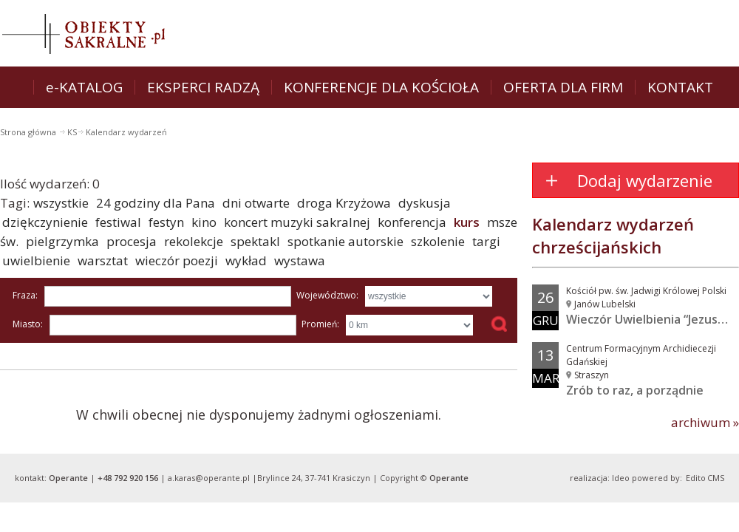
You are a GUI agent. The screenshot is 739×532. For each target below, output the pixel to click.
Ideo (621, 477)
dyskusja (424, 202)
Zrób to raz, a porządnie (635, 390)
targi (486, 241)
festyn (166, 222)
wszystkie (61, 202)
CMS (715, 477)
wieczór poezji (176, 260)
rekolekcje (193, 241)
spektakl (255, 241)
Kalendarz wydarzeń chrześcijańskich (613, 235)
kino (204, 222)
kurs (467, 222)
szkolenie (438, 241)
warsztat (103, 260)
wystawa (299, 260)
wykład (246, 260)
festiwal (118, 222)
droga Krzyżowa (344, 202)
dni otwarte (256, 202)
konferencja (412, 222)
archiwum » (705, 422)
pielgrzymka (62, 241)
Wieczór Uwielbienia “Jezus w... (652, 319)
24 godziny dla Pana (155, 202)
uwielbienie (36, 260)
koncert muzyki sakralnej (297, 222)
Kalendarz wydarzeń (126, 131)
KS (72, 131)
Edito (696, 477)
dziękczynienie (45, 222)
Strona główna (29, 131)
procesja (131, 241)
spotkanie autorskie (345, 241)
